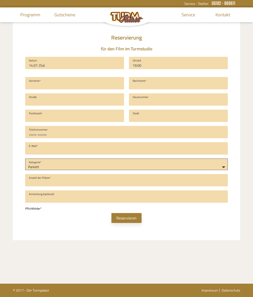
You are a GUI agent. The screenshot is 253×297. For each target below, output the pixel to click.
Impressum (210, 290)
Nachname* (140, 81)
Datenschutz (231, 290)
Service (188, 14)
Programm (30, 14)
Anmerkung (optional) (41, 194)
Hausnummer (140, 97)
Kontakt (222, 14)
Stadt (136, 113)
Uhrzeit (137, 60)
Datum (33, 60)
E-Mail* (33, 146)
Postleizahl (35, 113)
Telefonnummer (38, 130)
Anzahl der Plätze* (40, 178)
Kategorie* (35, 162)
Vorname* (35, 81)
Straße (33, 97)
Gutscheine (64, 14)
